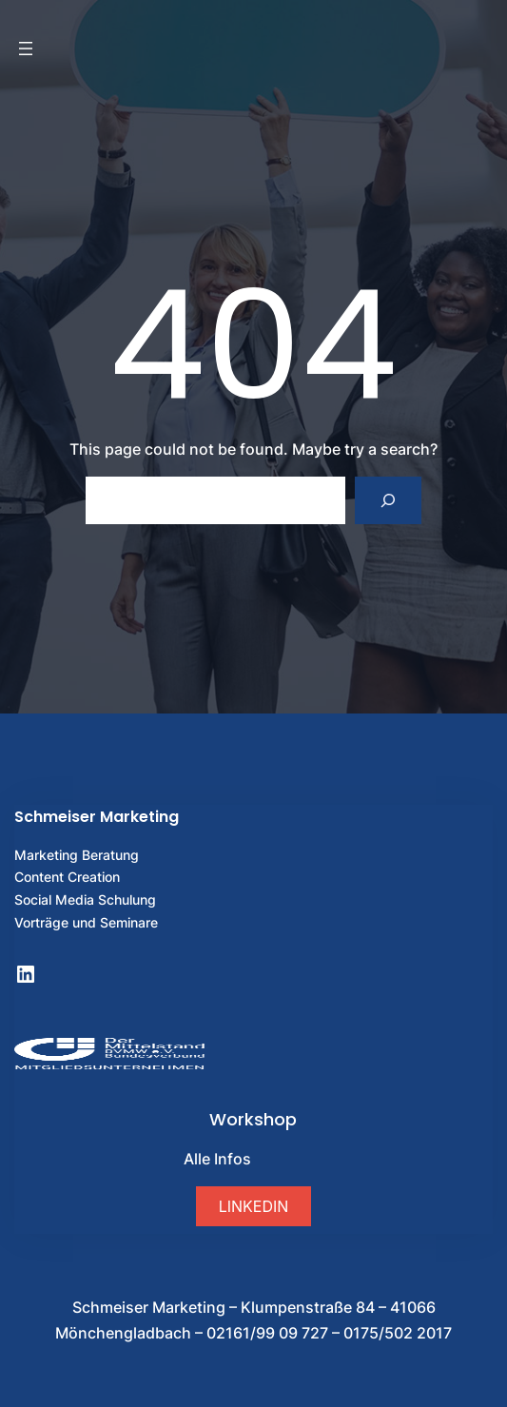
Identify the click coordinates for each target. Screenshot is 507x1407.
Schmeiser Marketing (96, 817)
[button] (253, 1205)
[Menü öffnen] (25, 48)
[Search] (388, 500)
